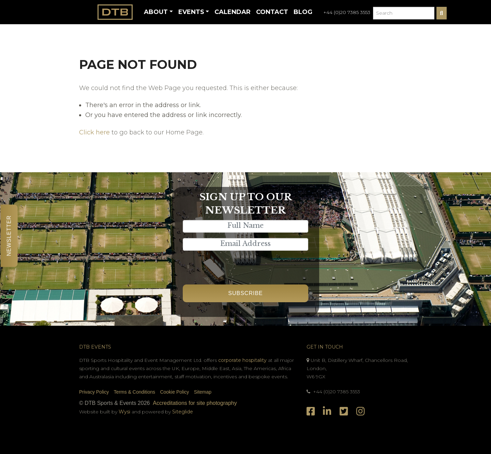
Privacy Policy (94, 392)
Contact (272, 12)
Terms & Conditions (134, 392)
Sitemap (202, 392)
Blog (303, 12)
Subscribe (245, 293)
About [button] (156, 12)
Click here (94, 132)
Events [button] (191, 12)
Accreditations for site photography (195, 403)
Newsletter (9, 235)
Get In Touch (325, 347)
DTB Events (95, 347)
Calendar (232, 12)
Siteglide (182, 412)
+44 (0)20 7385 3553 (346, 12)
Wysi (125, 412)
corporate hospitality (242, 360)
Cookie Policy (174, 392)
